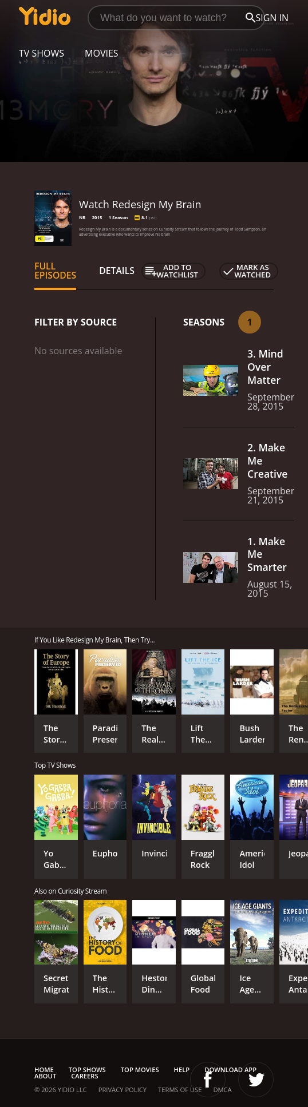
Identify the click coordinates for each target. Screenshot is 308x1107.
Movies (102, 53)
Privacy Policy (122, 1089)
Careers (84, 1076)
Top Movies (140, 1069)
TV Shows (41, 53)
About (45, 1076)
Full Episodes (55, 270)
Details (117, 270)
